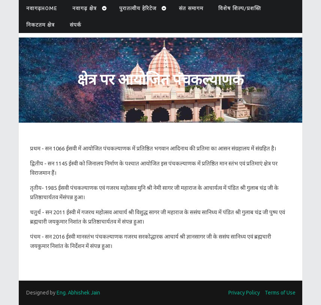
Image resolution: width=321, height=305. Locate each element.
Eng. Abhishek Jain (78, 293)
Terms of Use (280, 293)
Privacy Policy (244, 293)
